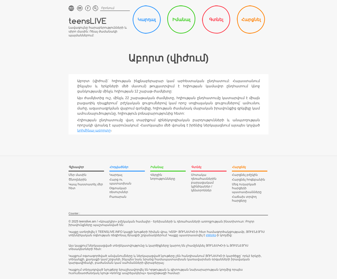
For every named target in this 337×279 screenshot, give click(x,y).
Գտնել (216, 19)
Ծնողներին (78, 179)
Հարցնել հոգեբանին (248, 179)
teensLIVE (88, 21)
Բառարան (117, 196)
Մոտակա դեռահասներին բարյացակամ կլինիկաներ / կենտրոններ (203, 182)
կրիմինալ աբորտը (94, 130)
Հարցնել (251, 19)
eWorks (211, 235)
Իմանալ (181, 19)
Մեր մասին (77, 174)
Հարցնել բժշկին (245, 174)
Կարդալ (147, 19)
